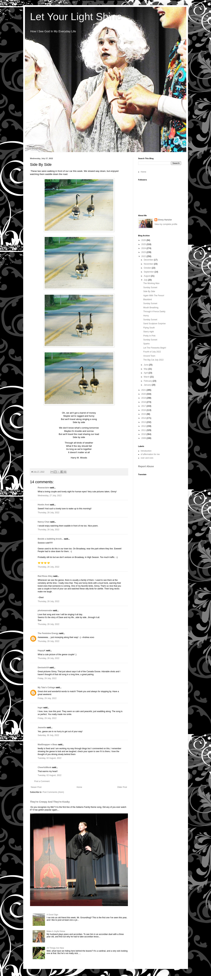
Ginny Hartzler (165, 220)
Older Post (122, 787)
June (146, 365)
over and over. (147, 458)
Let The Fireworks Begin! (154, 348)
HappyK (41, 650)
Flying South (149, 327)
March (147, 377)
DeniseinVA (43, 667)
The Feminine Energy (48, 633)
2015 (143, 414)
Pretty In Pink (149, 336)
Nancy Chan (44, 522)
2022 (143, 256)
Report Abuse (146, 466)
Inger (40, 707)
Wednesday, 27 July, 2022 (50, 495)
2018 (143, 402)
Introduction (146, 451)
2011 (143, 430)
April (146, 373)
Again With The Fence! (153, 295)
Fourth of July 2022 (152, 352)
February (148, 381)
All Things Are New (55, 948)
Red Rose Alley (45, 576)
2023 (143, 252)
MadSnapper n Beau (48, 744)
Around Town (149, 356)
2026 (143, 240)
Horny (146, 315)
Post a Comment (42, 781)
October (148, 268)
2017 (143, 406)
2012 (143, 426)
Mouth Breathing (150, 307)
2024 (143, 248)
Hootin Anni (43, 504)
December (149, 260)
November (149, 264)
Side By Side (149, 291)
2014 (143, 418)
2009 (143, 438)
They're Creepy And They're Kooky (50, 801)
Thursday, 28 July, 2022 (48, 512)
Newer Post (36, 787)
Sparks (146, 343)
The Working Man (151, 283)
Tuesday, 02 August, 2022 (49, 758)
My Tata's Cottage (46, 687)
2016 (143, 410)
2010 (143, 434)
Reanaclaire (43, 487)
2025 (143, 244)
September (149, 272)
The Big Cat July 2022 (153, 360)
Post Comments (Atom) (53, 792)
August (147, 276)
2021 (143, 390)
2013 (143, 422)
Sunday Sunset (150, 287)
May (146, 369)
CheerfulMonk (45, 767)
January (148, 385)
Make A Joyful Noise (56, 931)
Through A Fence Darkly (154, 311)
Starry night (148, 331)
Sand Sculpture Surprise (154, 323)
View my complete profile (166, 224)
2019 (143, 398)
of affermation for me (150, 454)
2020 (143, 394)
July (146, 280)
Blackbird (147, 299)
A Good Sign (52, 914)
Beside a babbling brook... (50, 539)
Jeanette (42, 727)
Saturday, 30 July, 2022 (48, 735)
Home (79, 787)
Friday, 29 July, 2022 (47, 678)
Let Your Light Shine (76, 16)
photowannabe (45, 610)
